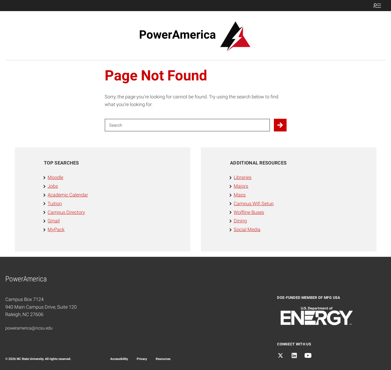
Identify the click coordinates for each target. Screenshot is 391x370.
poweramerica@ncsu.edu (29, 328)
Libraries (242, 177)
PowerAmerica (177, 35)
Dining (240, 220)
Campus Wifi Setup (254, 203)
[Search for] (187, 125)
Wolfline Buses (249, 212)
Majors (241, 186)
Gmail (54, 220)
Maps (240, 195)
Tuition (55, 203)
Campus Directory (66, 212)
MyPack (56, 229)
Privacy (142, 359)
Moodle (55, 177)
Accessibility (119, 359)
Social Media (247, 229)
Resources (163, 359)
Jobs (53, 186)
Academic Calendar (68, 195)
